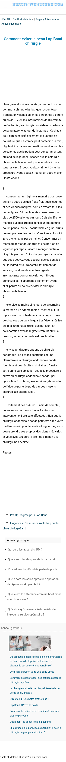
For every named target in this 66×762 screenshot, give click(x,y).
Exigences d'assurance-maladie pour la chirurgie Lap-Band (31, 526)
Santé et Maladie (22, 19)
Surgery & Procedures (47, 19)
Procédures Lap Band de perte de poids (32, 569)
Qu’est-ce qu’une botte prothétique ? (29, 699)
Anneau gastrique (11, 23)
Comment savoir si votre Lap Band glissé (32, 671)
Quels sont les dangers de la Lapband (31, 559)
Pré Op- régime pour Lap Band (28, 515)
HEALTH (5, 19)
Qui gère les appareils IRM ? (25, 549)
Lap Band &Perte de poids (24, 705)
